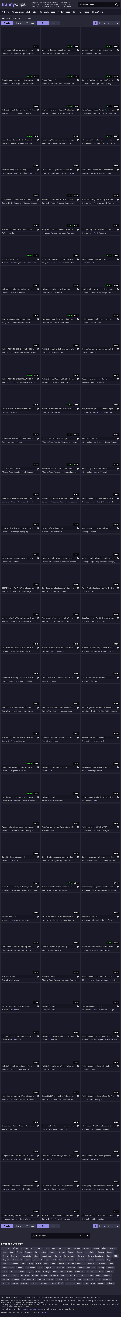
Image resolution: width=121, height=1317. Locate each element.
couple (93, 412)
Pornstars (31, 12)
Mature (69, 1272)
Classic (79, 1252)
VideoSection (46, 890)
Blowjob (113, 1248)
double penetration (18, 651)
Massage (46, 1272)
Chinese (62, 1252)
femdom (55, 741)
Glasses (15, 1264)
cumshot (18, 203)
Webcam (110, 1283)
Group (38, 1264)
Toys (86, 1283)
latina (107, 412)
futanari (104, 472)
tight (112, 412)
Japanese (71, 1268)
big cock (31, 54)
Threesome (77, 1283)
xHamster (5, 143)
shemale (65, 54)
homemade (13, 1189)
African (15, 1248)
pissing (17, 950)
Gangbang (100, 1260)
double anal (25, 352)
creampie (20, 113)
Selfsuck (6, 1279)
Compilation (90, 1252)
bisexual (56, 920)
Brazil (12, 1252)
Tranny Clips (13, 4)
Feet (46, 1260)
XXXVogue (85, 84)
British (19, 1252)
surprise (29, 143)
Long (55, 23)
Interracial (60, 1268)
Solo (98, 1279)
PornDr (4, 1189)
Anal (32, 1248)
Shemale (15, 1279)
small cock (24, 382)
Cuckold (58, 1256)
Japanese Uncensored (86, 1268)
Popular (7, 23)
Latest (18, 23)
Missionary (91, 1272)
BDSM (65, 890)
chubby (16, 562)
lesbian (53, 681)
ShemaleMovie (47, 54)
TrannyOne (46, 741)
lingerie (14, 621)
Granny (30, 1264)
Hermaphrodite (8, 1268)
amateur (101, 771)
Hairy (53, 1264)
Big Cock (86, 1248)
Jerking (101, 1268)
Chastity (52, 1252)
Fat (41, 1260)
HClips (84, 771)
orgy (70, 711)
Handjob (61, 1264)
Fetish (54, 1260)
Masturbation (58, 1272)
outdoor (114, 442)
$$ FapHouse (86, 113)
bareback (59, 293)
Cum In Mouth (69, 1256)
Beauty (68, 1248)
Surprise (24, 1283)
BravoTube (45, 831)
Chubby (71, 1252)
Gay (108, 1260)
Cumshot (81, 1256)
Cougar (110, 1252)
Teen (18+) (44, 1283)
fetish (74, 84)
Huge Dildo (49, 1268)
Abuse (44, 1312)
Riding (81, 1275)
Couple (5, 1256)
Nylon (101, 1272)
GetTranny (45, 382)
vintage (28, 113)
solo (102, 84)
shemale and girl (63, 173)
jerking (108, 84)
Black (104, 1248)
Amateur (24, 1248)
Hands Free (91, 1264)
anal (53, 173)
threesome (15, 352)
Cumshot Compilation (96, 1256)
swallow (70, 113)
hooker (97, 1010)
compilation (26, 950)
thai (96, 801)
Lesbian (21, 1272)
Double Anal (17, 1260)
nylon (113, 1189)
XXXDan (5, 1129)
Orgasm (6, 1275)
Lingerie (30, 1272)
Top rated (30, 23)
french (22, 1189)
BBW (60, 1248)
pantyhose (59, 84)
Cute (108, 1256)
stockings (103, 293)
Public (63, 1275)
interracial (58, 532)
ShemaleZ (5, 54)
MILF (100, 651)
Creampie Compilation (30, 1256)
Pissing (35, 1275)
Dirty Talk (6, 1260)
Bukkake (28, 1252)
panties (111, 203)
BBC (53, 1248)
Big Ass (77, 1248)
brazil (69, 143)
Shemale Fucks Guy (45, 1279)
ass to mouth (64, 263)
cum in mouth (71, 203)
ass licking (62, 651)
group (14, 293)
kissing (105, 143)
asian (93, 502)
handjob (97, 143)
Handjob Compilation (76, 1264)
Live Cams (97, 12)
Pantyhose (25, 1275)
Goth (23, 1264)
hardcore (13, 1129)
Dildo (116, 1256)
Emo (34, 1260)
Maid (38, 1272)
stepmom (100, 382)
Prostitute (54, 1275)
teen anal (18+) (56, 950)
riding (114, 980)
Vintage (101, 1283)
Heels (111, 1264)
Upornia (44, 352)
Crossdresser (46, 1256)
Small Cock (88, 1279)
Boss (4, 1252)
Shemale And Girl (28, 1279)
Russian (90, 1275)
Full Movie (80, 1260)
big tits (93, 323)
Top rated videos (80, 12)
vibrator (14, 412)
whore (54, 113)
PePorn (4, 233)
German (5, 1264)
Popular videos (47, 12)
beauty (13, 143)
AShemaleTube (87, 54)
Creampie (14, 1256)
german (55, 143)
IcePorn (84, 352)
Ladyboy (110, 1268)
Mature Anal (79, 1272)
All (43, 23)
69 (8, 1248)
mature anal (63, 382)
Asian (40, 1248)
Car (36, 1252)
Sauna (98, 1275)
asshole (103, 233)
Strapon (15, 1283)
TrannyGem (6, 711)
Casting (43, 1252)
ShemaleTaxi (6, 562)
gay (53, 1159)
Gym (46, 1264)
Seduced (107, 1275)
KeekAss (5, 352)
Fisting (61, 1260)
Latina (12, 1272)
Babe (47, 1248)
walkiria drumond (97, 741)
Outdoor (15, 1275)
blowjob (17, 84)
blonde (57, 54)
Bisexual (96, 1248)
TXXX (84, 263)
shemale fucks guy (18, 54)
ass (13, 1070)
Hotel (40, 1268)
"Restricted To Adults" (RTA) (30, 1309)
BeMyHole (45, 173)
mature (54, 382)
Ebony (27, 1260)
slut (13, 113)
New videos (64, 12)
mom (93, 382)
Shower (59, 1279)
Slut (79, 1279)
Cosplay (101, 1252)
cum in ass (29, 711)
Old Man (109, 1272)
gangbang (11, 442)
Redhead (72, 1275)
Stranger (6, 1283)
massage (95, 84)
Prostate (44, 1275)
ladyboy (17, 920)
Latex (5, 1272)
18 (52, 771)
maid (32, 84)
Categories (18, 12)
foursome (21, 293)
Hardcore (102, 1264)
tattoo (100, 412)
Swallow (34, 1283)
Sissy (73, 1279)
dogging (98, 54)
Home (5, 12)
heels (73, 263)
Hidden (20, 1268)
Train (93, 1283)
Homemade (30, 1268)
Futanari (90, 1260)
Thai (67, 1283)
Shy (66, 1279)
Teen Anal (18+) (57, 1283)
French (70, 1260)
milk (105, 651)
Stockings (106, 1279)
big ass (25, 84)
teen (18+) (101, 502)
